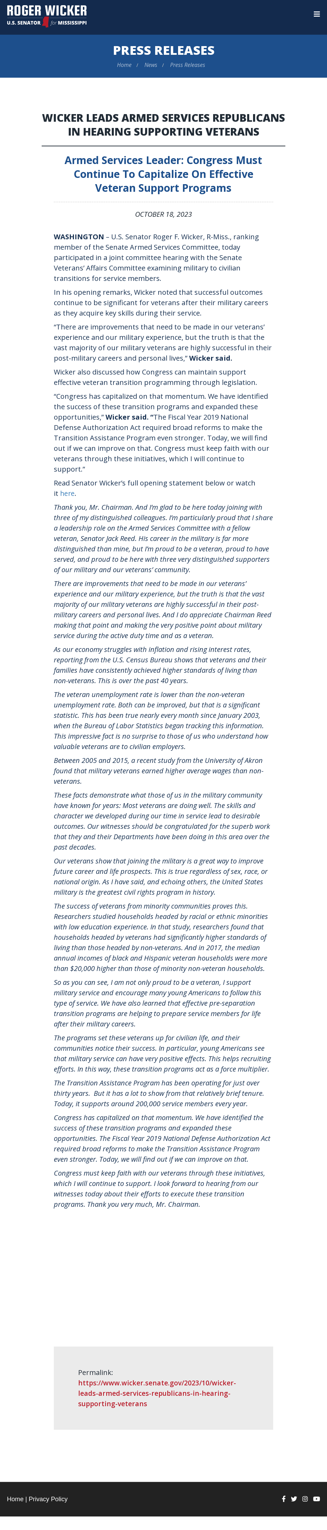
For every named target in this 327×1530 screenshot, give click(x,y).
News (150, 65)
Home (124, 65)
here (67, 507)
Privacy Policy (48, 1512)
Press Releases (164, 50)
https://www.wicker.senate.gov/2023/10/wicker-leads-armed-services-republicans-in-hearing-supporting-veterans (158, 1407)
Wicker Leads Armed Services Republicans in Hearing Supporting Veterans (164, 131)
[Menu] (317, 14)
